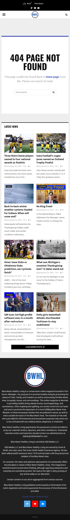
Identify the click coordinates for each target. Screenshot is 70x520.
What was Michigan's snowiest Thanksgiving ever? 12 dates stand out (50, 265)
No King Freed (44, 206)
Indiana (8, 136)
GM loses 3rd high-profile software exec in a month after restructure (18, 318)
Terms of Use (42, 496)
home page (52, 76)
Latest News (11, 126)
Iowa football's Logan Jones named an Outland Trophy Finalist (50, 159)
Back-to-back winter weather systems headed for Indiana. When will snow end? (18, 211)
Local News (42, 186)
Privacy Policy (28, 496)
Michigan (42, 242)
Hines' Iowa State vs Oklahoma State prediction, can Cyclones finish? (17, 267)
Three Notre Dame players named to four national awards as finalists (19, 159)
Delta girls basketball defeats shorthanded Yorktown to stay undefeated (48, 320)
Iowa (40, 136)
